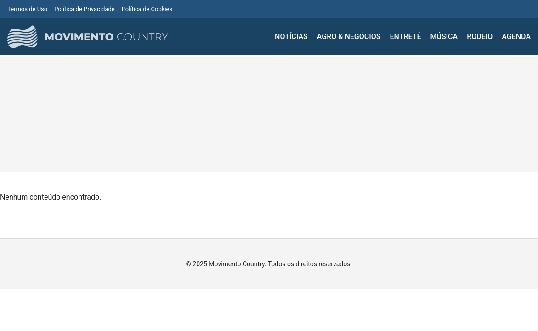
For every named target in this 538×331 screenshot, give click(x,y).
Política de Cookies (147, 9)
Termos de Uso (27, 9)
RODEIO (480, 36)
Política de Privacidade (84, 9)
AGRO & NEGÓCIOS (349, 36)
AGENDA (516, 36)
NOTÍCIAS (291, 36)
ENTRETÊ (405, 36)
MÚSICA (444, 36)
